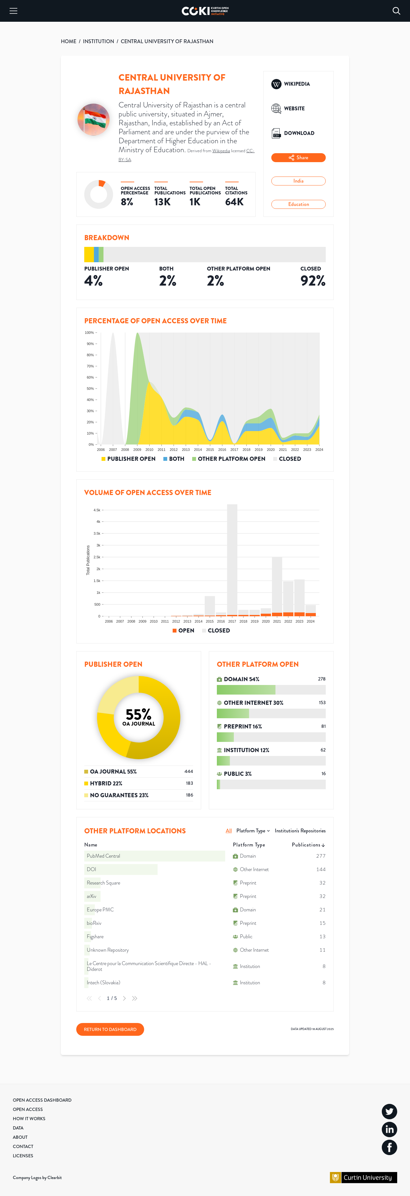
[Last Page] (134, 998)
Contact (23, 1146)
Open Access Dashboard (42, 1100)
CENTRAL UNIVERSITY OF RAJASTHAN (167, 41)
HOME (68, 41)
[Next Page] (124, 998)
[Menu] (13, 10)
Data (18, 1128)
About (20, 1137)
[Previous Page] (99, 998)
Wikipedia (221, 150)
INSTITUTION (98, 41)
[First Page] (89, 998)
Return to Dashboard (110, 1029)
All (229, 830)
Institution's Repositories (300, 830)
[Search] (396, 10)
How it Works (29, 1118)
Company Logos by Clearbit (37, 1177)
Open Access (28, 1109)
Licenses (23, 1156)
